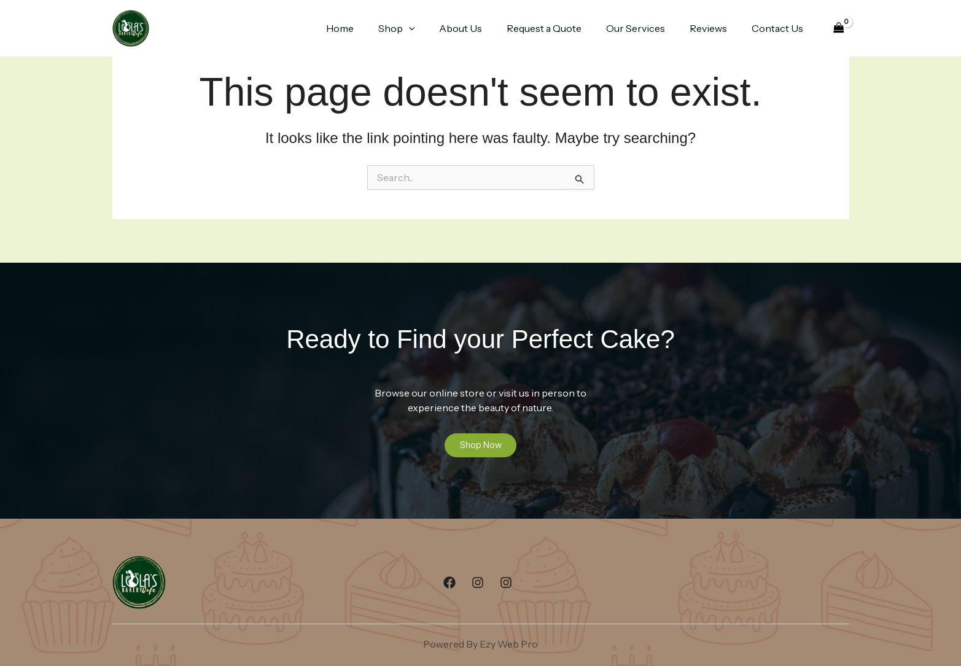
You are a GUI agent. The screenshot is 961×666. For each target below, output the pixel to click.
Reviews (715, 28)
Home (372, 28)
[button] (436, 28)
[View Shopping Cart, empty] (838, 28)
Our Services (647, 28)
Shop (423, 28)
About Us (482, 28)
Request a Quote (561, 28)
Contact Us (780, 28)
